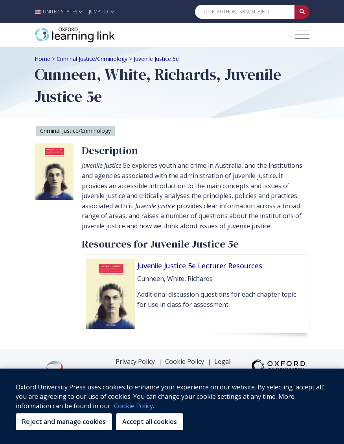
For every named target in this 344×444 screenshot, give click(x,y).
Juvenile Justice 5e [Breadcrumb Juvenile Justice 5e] (156, 58)
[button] (60, 11)
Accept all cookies (149, 421)
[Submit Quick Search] (301, 12)
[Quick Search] (245, 12)
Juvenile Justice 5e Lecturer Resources (199, 265)
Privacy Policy (135, 361)
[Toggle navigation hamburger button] (302, 35)
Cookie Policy (184, 361)
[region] (172, 406)
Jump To (101, 11)
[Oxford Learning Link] (94, 35)
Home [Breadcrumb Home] (42, 58)
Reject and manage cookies (64, 421)
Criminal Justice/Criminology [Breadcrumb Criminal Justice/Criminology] (92, 58)
